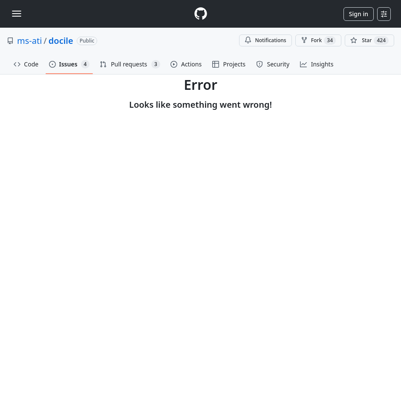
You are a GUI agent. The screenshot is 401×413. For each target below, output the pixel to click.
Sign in (358, 14)
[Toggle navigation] (16, 13)
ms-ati (29, 40)
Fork (318, 40)
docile (61, 40)
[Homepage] (201, 14)
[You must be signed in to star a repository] (369, 40)
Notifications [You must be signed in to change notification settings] (265, 40)
